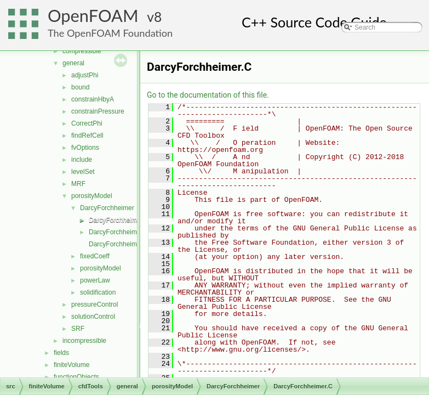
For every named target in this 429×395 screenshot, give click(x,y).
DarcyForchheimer (107, 208)
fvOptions (85, 147)
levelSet (83, 172)
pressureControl (94, 304)
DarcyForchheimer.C (119, 220)
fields (61, 353)
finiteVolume (71, 365)
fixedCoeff (95, 256)
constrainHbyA (92, 99)
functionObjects (76, 377)
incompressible (84, 341)
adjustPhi (84, 75)
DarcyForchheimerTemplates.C (134, 244)
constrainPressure (97, 111)
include (81, 159)
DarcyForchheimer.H (119, 232)
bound (80, 87)
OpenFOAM (93, 15)
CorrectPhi (86, 123)
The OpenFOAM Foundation (110, 33)
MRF (78, 184)
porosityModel (91, 196)
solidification (98, 292)
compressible (81, 51)
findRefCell (87, 135)
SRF (77, 328)
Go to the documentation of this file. (208, 95)
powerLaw (95, 280)
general (73, 63)
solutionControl (93, 316)
